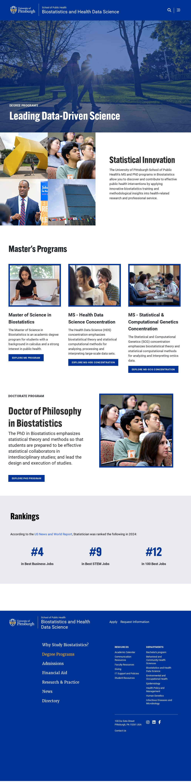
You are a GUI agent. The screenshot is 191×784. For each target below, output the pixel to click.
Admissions (53, 663)
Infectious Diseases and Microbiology (159, 701)
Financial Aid (54, 672)
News (47, 691)
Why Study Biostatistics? (65, 645)
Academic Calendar (125, 652)
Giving (118, 669)
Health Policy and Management (155, 689)
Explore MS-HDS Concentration (93, 362)
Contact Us (120, 730)
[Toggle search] (170, 10)
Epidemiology (153, 683)
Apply (113, 622)
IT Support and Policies (127, 673)
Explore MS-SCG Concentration (153, 369)
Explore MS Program (26, 357)
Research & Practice (60, 682)
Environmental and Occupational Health (156, 677)
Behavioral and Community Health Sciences (155, 660)
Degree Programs (58, 654)
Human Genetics (155, 695)
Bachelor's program (156, 652)
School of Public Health (54, 7)
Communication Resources (123, 658)
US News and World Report (53, 534)
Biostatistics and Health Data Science (80, 12)
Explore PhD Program (26, 478)
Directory (51, 701)
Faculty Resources (124, 664)
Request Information (134, 622)
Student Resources (125, 678)
